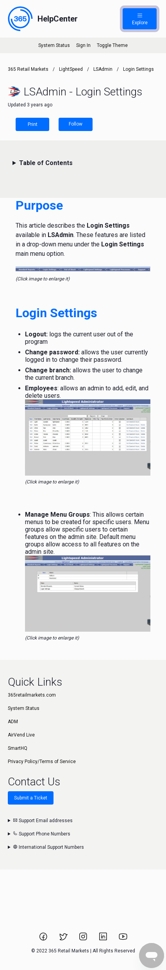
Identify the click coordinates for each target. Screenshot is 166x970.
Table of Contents (46, 163)
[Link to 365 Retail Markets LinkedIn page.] (104, 939)
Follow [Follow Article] (75, 124)
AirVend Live (21, 735)
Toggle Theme (112, 45)
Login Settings (138, 69)
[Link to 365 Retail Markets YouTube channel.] (123, 939)
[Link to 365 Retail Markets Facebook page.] (44, 939)
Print (32, 124)
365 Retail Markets (28, 69)
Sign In (83, 45)
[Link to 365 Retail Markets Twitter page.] (64, 939)
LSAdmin (102, 69)
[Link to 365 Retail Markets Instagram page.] (84, 939)
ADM (13, 721)
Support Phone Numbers (41, 834)
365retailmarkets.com (32, 695)
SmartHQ (17, 748)
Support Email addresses (43, 820)
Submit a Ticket (30, 798)
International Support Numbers (48, 847)
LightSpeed (71, 69)
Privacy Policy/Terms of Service (42, 761)
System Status (54, 45)
